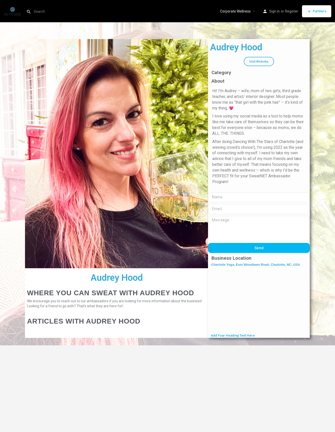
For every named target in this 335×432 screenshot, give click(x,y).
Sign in (274, 11)
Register (291, 11)
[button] (259, 61)
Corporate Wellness (235, 11)
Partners (316, 11)
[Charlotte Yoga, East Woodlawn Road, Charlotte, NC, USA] (259, 300)
